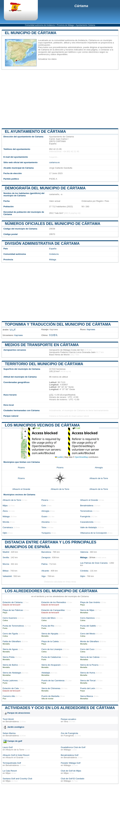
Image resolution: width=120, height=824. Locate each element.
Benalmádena (86, 505)
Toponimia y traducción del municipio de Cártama (58, 324)
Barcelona (46, 552)
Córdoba (84, 571)
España (52, 248)
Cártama (81, 6)
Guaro (44, 516)
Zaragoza (45, 557)
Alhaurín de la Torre (99, 478)
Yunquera (45, 533)
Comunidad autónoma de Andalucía (40, 25)
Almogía (99, 467)
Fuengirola (85, 516)
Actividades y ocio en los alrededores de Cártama (60, 708)
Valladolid (7, 576)
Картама (91, 329)
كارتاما (13, 329)
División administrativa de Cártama (42, 243)
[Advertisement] (60, 99)
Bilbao (6, 571)
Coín (43, 505)
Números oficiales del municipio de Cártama (52, 223)
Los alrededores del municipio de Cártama (51, 591)
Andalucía (54, 254)
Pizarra (21, 467)
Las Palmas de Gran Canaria (94, 563)
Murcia (6, 564)
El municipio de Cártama (30, 33)
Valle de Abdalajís (88, 527)
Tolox (43, 527)
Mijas (5, 505)
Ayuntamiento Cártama (85, 25)
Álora (5, 511)
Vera (66, 721)
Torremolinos (86, 511)
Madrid (6, 552)
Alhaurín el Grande (21, 489)
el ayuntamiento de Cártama (35, 131)
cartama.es (54, 162)
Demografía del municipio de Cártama (45, 188)
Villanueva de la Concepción (93, 533)
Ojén (5, 533)
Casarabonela (86, 522)
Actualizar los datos (47, 59)
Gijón (82, 576)
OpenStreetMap (81, 457)
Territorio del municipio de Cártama (44, 364)
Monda (6, 522)
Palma (44, 564)
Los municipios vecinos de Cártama (42, 425)
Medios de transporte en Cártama (42, 345)
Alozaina (45, 522)
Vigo (43, 576)
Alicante (45, 571)
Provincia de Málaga (65, 25)
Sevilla (6, 557)
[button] (25, 431)
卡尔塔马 (53, 335)
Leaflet (59, 457)
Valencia (84, 552)
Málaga (52, 259)
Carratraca (8, 527)
